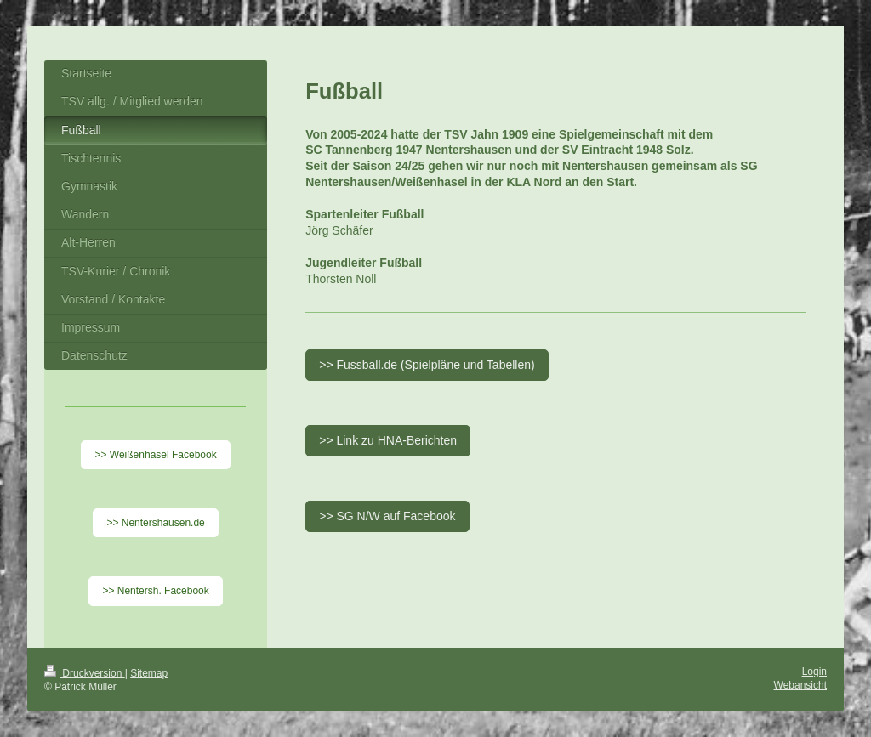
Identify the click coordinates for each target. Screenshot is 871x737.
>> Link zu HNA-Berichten (388, 440)
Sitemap (149, 673)
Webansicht (800, 685)
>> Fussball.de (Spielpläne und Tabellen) (426, 364)
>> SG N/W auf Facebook (387, 516)
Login (814, 671)
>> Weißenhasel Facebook (155, 455)
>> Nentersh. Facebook (155, 591)
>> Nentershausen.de (155, 523)
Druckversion (84, 673)
